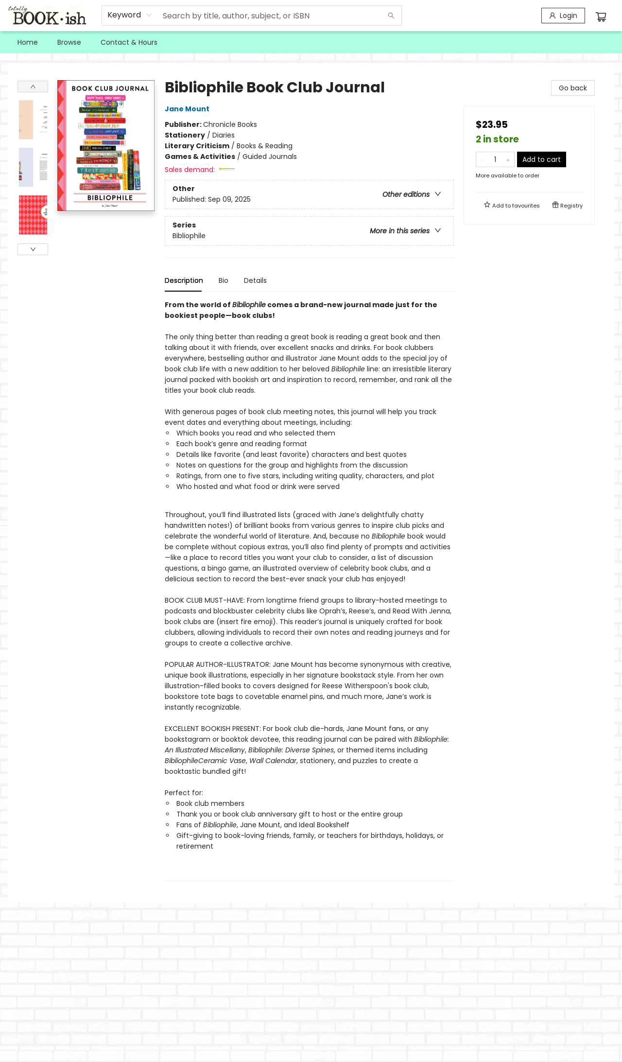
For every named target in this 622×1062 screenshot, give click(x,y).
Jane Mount (188, 109)
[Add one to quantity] (508, 159)
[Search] (391, 15)
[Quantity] (495, 159)
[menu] (311, 42)
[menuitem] (28, 42)
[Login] (563, 15)
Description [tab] (184, 280)
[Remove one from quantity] (482, 159)
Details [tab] (255, 280)
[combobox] (130, 15)
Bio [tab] (223, 280)
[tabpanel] (309, 590)
